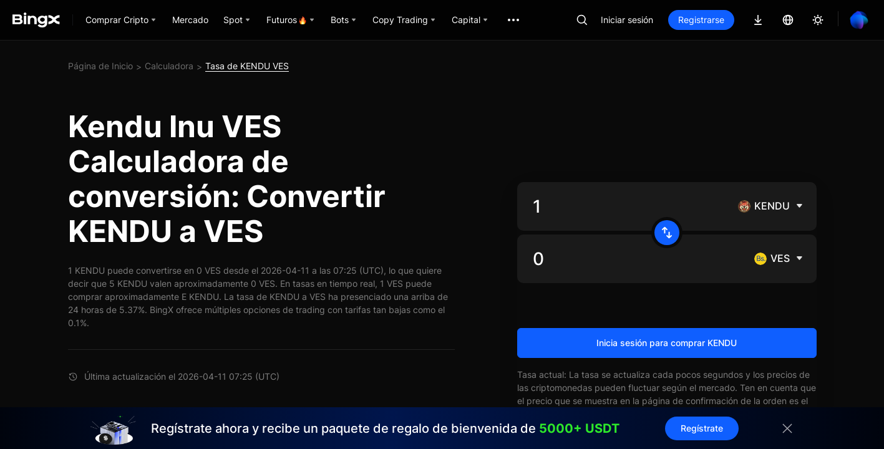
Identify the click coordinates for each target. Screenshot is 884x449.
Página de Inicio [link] (100, 65)
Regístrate (702, 428)
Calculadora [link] (169, 65)
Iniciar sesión (627, 19)
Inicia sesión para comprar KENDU (666, 342)
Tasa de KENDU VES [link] (247, 65)
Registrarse (701, 19)
